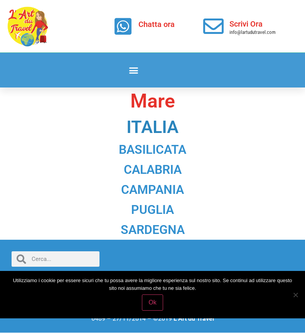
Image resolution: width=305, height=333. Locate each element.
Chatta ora (156, 24)
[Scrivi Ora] (213, 26)
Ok (152, 302)
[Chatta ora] (123, 26)
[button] (133, 70)
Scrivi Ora (246, 24)
